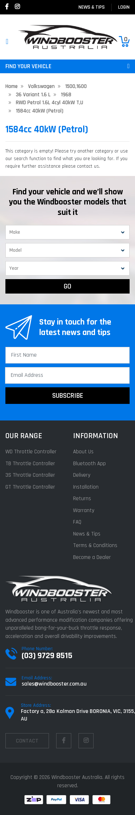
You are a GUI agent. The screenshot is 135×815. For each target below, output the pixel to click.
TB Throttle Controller (30, 463)
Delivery (81, 475)
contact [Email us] (27, 741)
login (124, 7)
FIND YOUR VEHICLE (67, 66)
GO (67, 286)
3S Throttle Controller (30, 475)
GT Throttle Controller (30, 487)
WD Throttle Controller (31, 451)
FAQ (77, 522)
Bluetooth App (89, 463)
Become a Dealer (92, 557)
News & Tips (91, 7)
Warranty (83, 510)
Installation (86, 487)
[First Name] (67, 355)
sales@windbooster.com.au (54, 684)
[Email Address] (67, 375)
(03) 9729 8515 (47, 655)
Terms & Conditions (95, 545)
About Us (83, 451)
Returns (82, 498)
